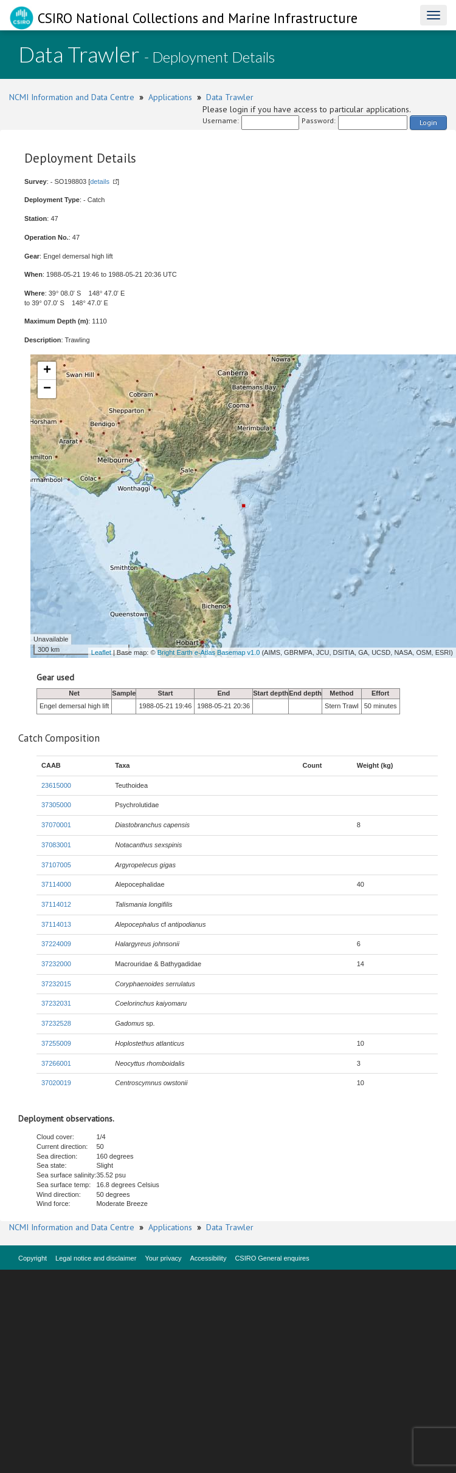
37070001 (56, 824)
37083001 (56, 844)
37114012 (56, 904)
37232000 (56, 963)
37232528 (56, 1023)
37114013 (56, 924)
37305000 (56, 804)
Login (428, 122)
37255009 (56, 1043)
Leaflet (101, 652)
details (99, 181)
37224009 (56, 943)
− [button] (47, 389)
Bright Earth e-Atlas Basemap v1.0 (208, 652)
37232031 (56, 1003)
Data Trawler (230, 97)
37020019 (56, 1082)
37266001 (56, 1063)
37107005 (56, 865)
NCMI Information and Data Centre (71, 97)
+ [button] (47, 371)
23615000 (56, 785)
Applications (170, 97)
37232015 (56, 983)
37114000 (56, 884)
